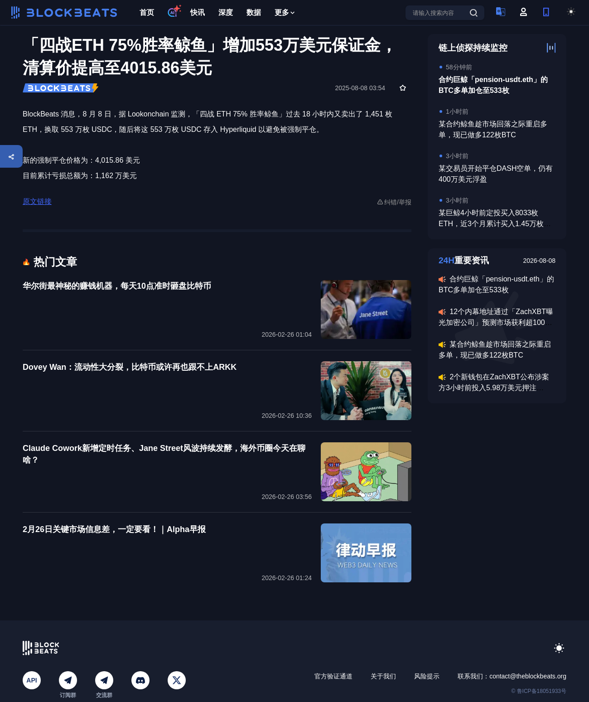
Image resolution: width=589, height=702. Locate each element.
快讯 (197, 12)
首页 (147, 12)
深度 (225, 12)
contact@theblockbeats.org (527, 676)
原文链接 (37, 201)
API (31, 680)
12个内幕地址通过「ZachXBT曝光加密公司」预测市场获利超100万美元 (496, 322)
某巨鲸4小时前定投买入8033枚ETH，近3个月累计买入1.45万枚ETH (491, 223)
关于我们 (383, 676)
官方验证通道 (333, 676)
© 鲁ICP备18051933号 (538, 691)
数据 (253, 12)
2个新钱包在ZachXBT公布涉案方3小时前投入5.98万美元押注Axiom (494, 387)
